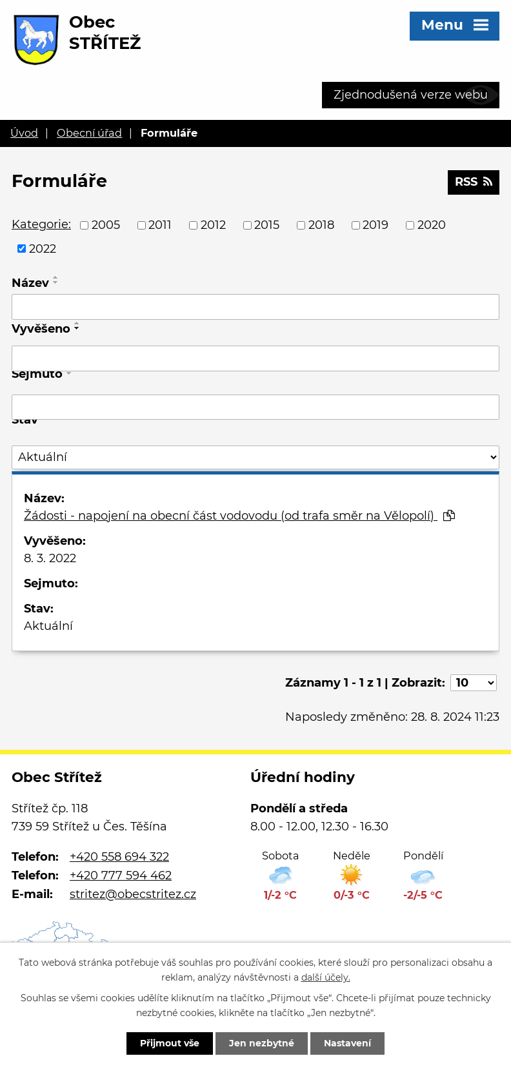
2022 (42, 248)
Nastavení (347, 1043)
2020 (431, 225)
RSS (473, 182)
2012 (213, 225)
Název (30, 283)
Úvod (24, 132)
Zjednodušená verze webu (411, 95)
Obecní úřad (89, 132)
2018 (321, 225)
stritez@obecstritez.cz (133, 894)
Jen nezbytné (261, 1043)
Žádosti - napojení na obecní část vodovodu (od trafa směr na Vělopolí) (239, 516)
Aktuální (48, 626)
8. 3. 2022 (50, 558)
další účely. (325, 977)
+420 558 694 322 (119, 857)
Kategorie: (41, 224)
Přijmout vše (169, 1043)
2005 (106, 225)
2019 (375, 225)
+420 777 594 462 (121, 875)
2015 (266, 225)
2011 (160, 225)
